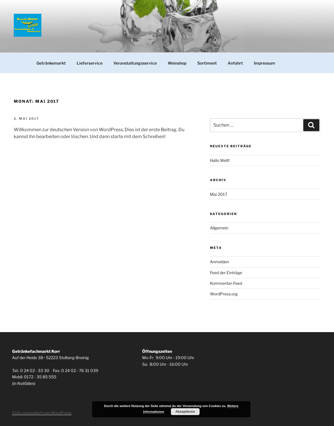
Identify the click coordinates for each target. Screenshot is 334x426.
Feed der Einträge (226, 272)
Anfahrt (235, 63)
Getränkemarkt (51, 63)
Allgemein (219, 227)
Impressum (264, 63)
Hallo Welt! (219, 160)
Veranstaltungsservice (135, 63)
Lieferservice (90, 63)
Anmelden (219, 261)
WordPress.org (224, 293)
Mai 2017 (218, 194)
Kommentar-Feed (226, 283)
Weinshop (177, 63)
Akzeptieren (185, 412)
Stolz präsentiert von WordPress (42, 412)
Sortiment (207, 63)
